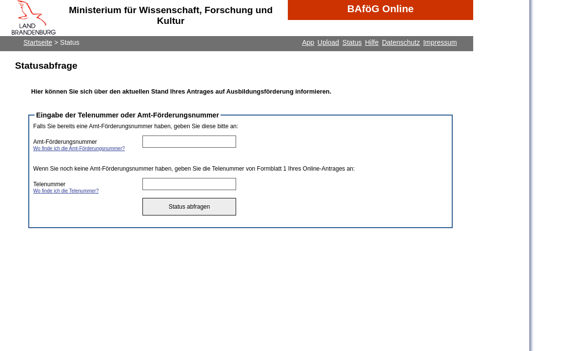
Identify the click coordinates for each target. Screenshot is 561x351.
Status (352, 42)
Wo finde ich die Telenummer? (66, 191)
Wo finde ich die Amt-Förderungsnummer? (79, 148)
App (308, 42)
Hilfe (372, 42)
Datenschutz (401, 42)
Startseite (37, 42)
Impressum (440, 42)
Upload (328, 42)
